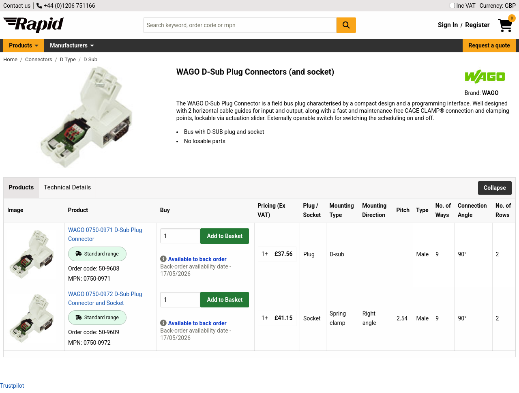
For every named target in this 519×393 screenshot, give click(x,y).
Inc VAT (463, 6)
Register (477, 25)
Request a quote (489, 45)
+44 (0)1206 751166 (65, 5)
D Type (68, 59)
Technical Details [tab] (67, 187)
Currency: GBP (498, 6)
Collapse (495, 188)
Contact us (16, 5)
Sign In (448, 25)
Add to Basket (224, 236)
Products (20, 45)
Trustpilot (12, 385)
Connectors (39, 59)
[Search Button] (346, 24)
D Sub (90, 59)
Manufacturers (69, 45)
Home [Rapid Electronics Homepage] (11, 59)
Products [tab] (21, 187)
